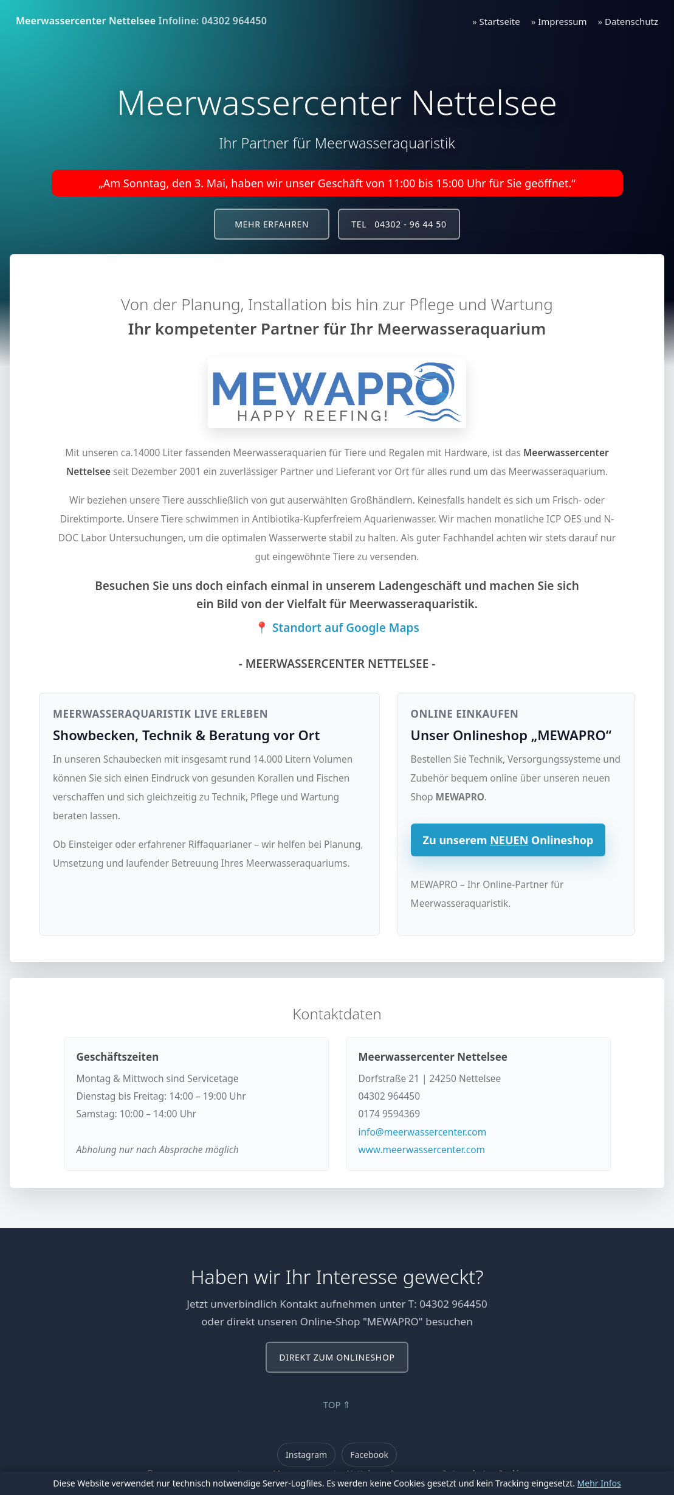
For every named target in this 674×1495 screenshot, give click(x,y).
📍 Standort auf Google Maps (337, 628)
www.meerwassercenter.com (422, 1149)
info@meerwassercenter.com (423, 1132)
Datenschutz (631, 21)
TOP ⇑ (337, 1404)
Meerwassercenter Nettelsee (86, 20)
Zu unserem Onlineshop (508, 840)
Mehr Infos (599, 1483)
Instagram (306, 1454)
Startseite (500, 21)
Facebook (369, 1454)
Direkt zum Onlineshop (336, 1357)
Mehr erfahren (272, 224)
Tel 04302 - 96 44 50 (398, 224)
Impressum (562, 21)
